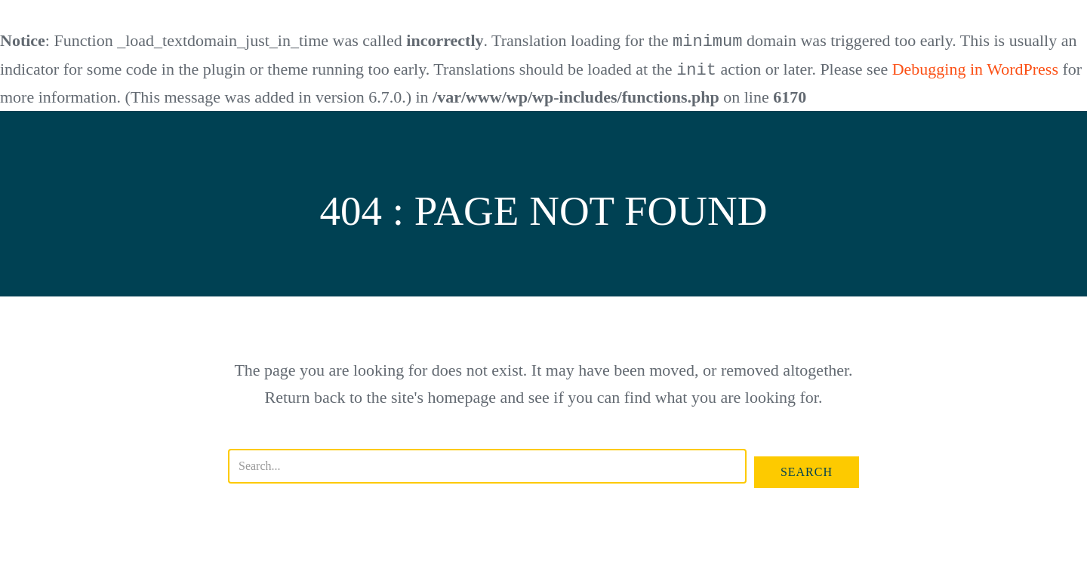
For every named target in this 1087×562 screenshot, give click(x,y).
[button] (806, 471)
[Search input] (487, 464)
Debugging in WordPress (975, 69)
